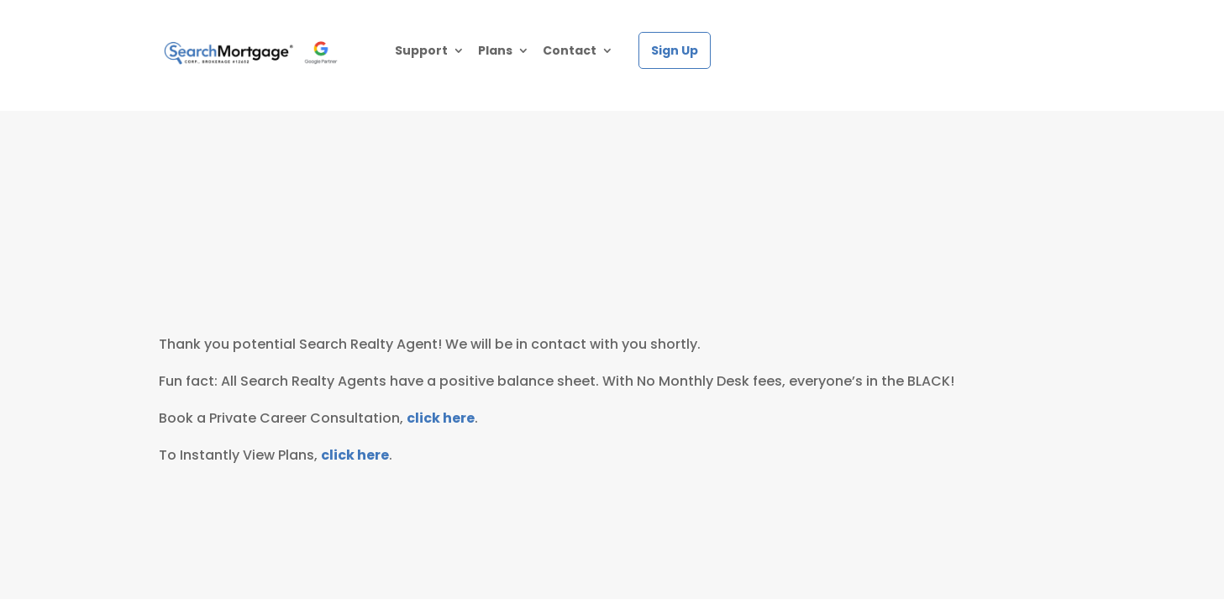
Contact (569, 52)
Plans (495, 52)
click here (441, 418)
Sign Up (674, 50)
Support (421, 52)
